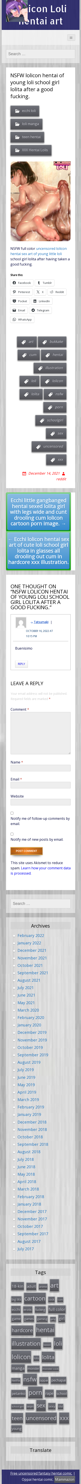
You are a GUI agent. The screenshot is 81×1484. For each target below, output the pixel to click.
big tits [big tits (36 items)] (16, 1299)
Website (17, 796)
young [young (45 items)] (17, 1428)
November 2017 (32, 1219)
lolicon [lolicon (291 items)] (21, 1356)
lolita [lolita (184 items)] (48, 1357)
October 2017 (30, 1226)
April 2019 (26, 1092)
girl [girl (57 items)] (62, 1318)
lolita (35, 393)
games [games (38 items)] (29, 1318)
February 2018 (30, 1196)
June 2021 (26, 995)
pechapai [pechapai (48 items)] (58, 1380)
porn (59, 407)
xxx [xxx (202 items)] (64, 1418)
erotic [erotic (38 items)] (28, 1309)
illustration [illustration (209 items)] (26, 1343)
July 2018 (25, 1159)
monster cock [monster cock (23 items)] (51, 1368)
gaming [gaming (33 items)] (42, 1319)
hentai (57, 354)
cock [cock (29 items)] (51, 1299)
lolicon (57, 380)
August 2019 (28, 1062)
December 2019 (31, 1032)
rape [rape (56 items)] (49, 1393)
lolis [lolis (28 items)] (36, 1358)
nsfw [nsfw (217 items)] (30, 1379)
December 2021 (31, 950)
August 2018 (28, 1151)
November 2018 (32, 1129)
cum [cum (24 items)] (60, 1299)
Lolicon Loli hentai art (40, 15)
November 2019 (32, 1040)
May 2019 (26, 1084)
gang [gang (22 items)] (53, 1319)
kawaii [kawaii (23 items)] (47, 1344)
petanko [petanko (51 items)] (18, 1393)
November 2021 (32, 958)
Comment (20, 709)
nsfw (59, 393)
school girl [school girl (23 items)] (18, 1406)
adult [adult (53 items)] (31, 1286)
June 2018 (26, 1166)
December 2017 (31, 1211)
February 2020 (30, 1017)
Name (17, 762)
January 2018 (29, 1204)
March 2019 (28, 1099)
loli (33, 380)
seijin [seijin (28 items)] (30, 1406)
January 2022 (29, 942)
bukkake (56, 341)
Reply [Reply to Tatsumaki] (21, 664)
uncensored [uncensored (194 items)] (41, 1418)
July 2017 (25, 1248)
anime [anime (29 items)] (43, 1286)
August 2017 (28, 1241)
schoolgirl (55, 420)
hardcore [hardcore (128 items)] (22, 1330)
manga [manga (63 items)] (18, 1368)
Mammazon (64, 1479)
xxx (60, 459)
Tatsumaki (41, 622)
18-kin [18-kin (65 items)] (18, 1286)
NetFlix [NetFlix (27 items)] (16, 1380)
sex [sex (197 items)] (41, 1405)
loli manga (30, 123)
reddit (61, 479)
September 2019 (32, 1054)
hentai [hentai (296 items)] (45, 1329)
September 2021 (32, 972)
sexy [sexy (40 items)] (52, 1406)
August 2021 (28, 980)
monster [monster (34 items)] (33, 1368)
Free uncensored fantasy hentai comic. (41, 1473)
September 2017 (32, 1233)
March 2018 (28, 1189)
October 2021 (30, 965)
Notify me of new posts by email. (37, 839)
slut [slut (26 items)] (60, 1406)
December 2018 (31, 1122)
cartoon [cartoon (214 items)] (34, 1298)
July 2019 (25, 1069)
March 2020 (28, 1010)
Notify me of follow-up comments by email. (40, 821)
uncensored (53, 446)
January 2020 (29, 1025)
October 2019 (30, 1047)
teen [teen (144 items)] (17, 1418)
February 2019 (30, 1107)
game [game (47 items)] (16, 1318)
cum (32, 354)
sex (60, 433)
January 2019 (29, 1114)
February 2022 (30, 935)
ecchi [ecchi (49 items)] (16, 1309)
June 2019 (26, 1077)
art (31, 341)
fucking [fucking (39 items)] (40, 1309)
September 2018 (32, 1144)
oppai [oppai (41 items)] (44, 1380)
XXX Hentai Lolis (35, 150)
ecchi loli (29, 110)
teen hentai (31, 136)
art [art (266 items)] (54, 1285)
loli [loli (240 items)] (58, 1343)
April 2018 (26, 1181)
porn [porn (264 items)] (35, 1392)
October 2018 (30, 1136)
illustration (54, 367)
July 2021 (25, 987)
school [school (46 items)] (62, 1393)
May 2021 (26, 1002)
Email (16, 779)
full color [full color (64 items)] (57, 1309)
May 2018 (26, 1174)
